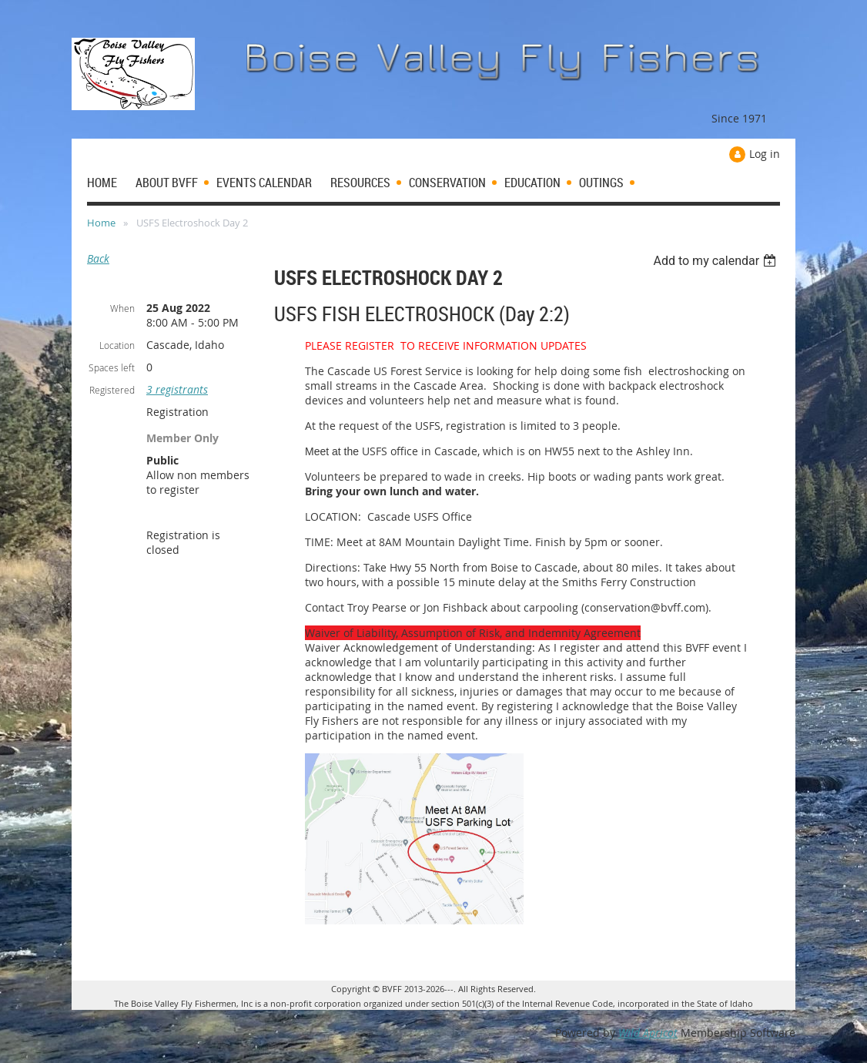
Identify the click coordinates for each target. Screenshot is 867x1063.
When (122, 308)
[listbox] (716, 260)
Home (101, 223)
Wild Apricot (648, 1032)
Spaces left (112, 367)
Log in (764, 153)
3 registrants (177, 389)
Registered (112, 390)
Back (98, 258)
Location (117, 345)
